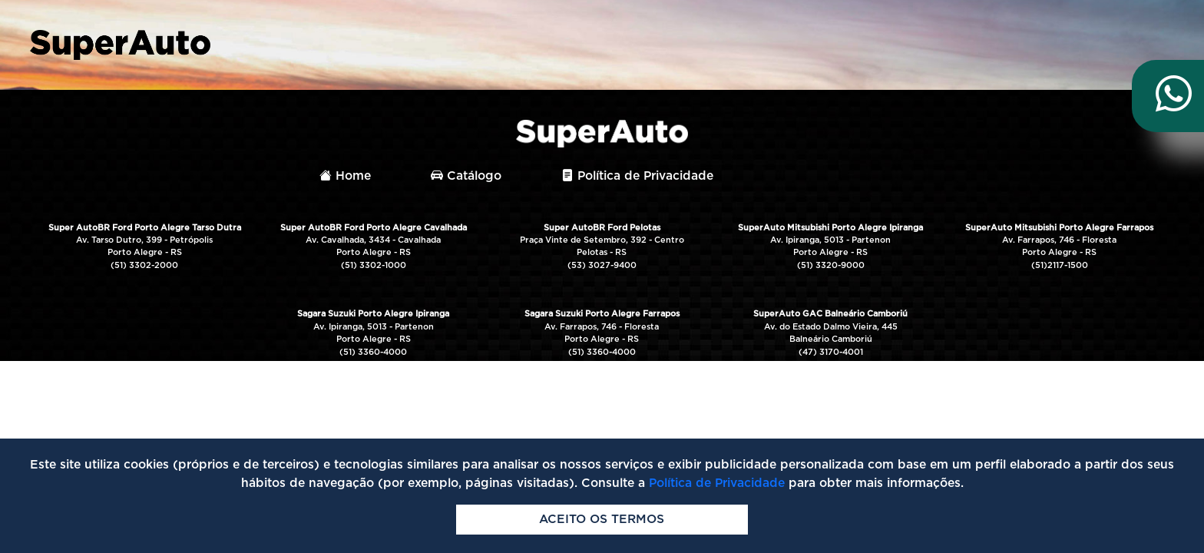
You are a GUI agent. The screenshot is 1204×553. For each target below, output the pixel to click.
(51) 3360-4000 (373, 352)
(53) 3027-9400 (602, 265)
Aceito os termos (601, 519)
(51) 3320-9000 (831, 265)
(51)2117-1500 (1059, 265)
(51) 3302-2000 (144, 265)
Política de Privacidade (637, 176)
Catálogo (466, 176)
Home (345, 176)
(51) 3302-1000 (373, 265)
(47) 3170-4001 (831, 352)
